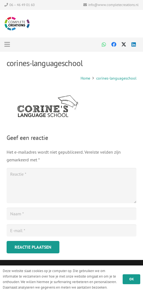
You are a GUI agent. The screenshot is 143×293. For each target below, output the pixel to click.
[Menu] (30, 44)
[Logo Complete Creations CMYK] (17, 24)
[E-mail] (71, 230)
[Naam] (71, 214)
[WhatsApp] (104, 44)
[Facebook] (114, 44)
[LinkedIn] (134, 44)
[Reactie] (71, 185)
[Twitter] (124, 44)
